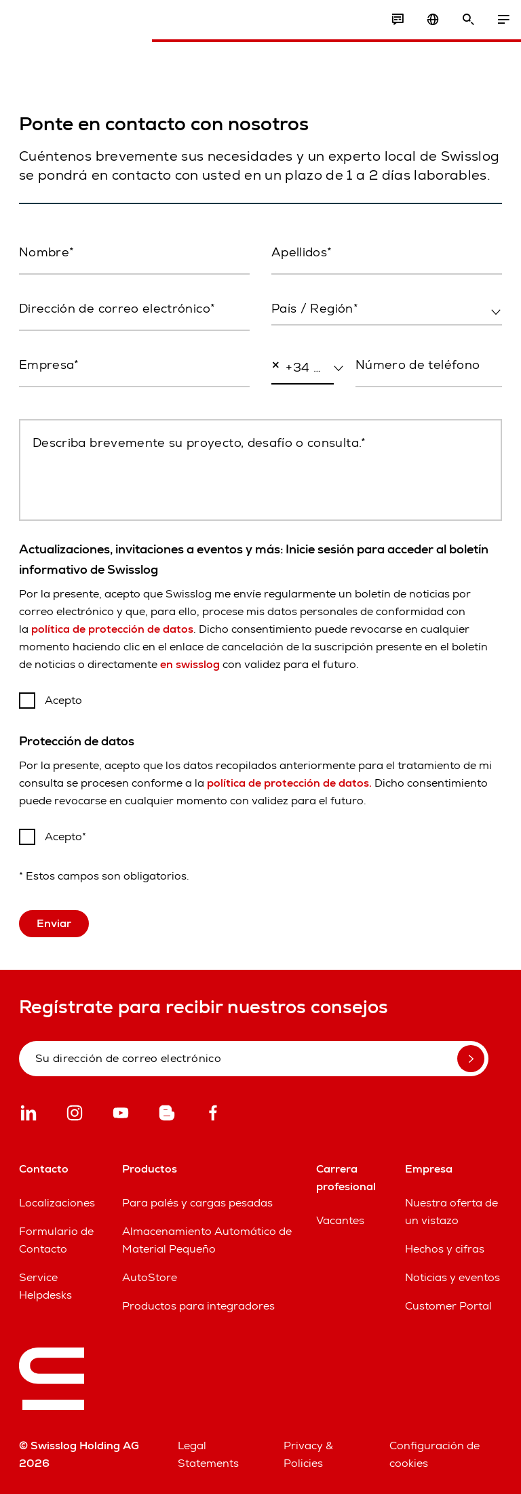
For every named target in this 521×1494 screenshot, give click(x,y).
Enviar (54, 923)
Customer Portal (448, 1306)
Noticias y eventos (452, 1277)
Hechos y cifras (444, 1249)
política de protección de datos (112, 629)
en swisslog (190, 664)
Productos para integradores (198, 1306)
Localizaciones (57, 1203)
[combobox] (386, 309)
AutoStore (149, 1277)
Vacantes (340, 1220)
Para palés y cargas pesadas (197, 1203)
